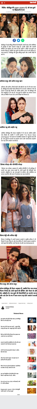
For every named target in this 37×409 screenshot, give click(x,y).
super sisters (4, 303)
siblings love (29, 303)
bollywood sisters (13, 303)
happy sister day (22, 303)
